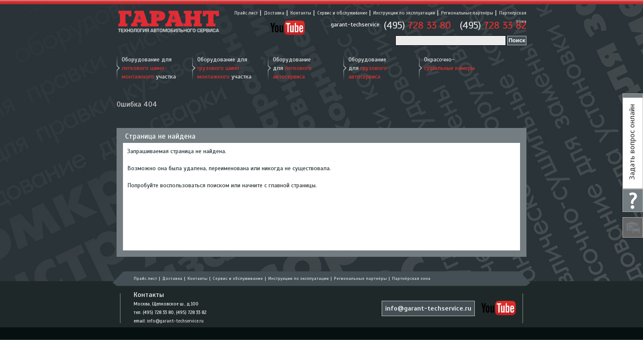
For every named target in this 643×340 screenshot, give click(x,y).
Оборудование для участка (149, 68)
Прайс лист (246, 13)
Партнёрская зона (411, 278)
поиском (218, 185)
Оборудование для (292, 68)
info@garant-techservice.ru (175, 321)
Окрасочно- (449, 64)
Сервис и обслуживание (342, 13)
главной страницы (292, 185)
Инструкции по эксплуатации (404, 13)
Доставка (274, 13)
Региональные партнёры (467, 13)
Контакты (300, 13)
